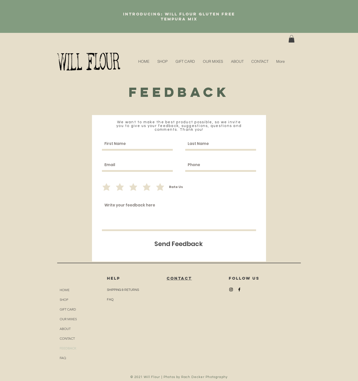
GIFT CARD (68, 309)
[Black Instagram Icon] (231, 289)
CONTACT (67, 338)
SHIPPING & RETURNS (123, 290)
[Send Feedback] (178, 244)
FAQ (63, 358)
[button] (291, 39)
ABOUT (65, 329)
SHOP (64, 300)
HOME (65, 290)
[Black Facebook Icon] (239, 289)
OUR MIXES (68, 319)
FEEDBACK (68, 348)
